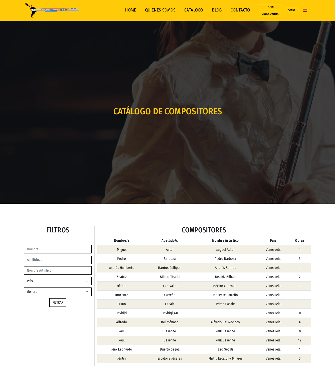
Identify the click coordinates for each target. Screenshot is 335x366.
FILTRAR (57, 302)
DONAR (291, 10)
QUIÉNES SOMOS (160, 10)
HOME (130, 10)
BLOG (217, 10)
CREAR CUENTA (270, 13)
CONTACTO (240, 10)
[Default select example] (58, 291)
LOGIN (270, 7)
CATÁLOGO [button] (193, 10)
